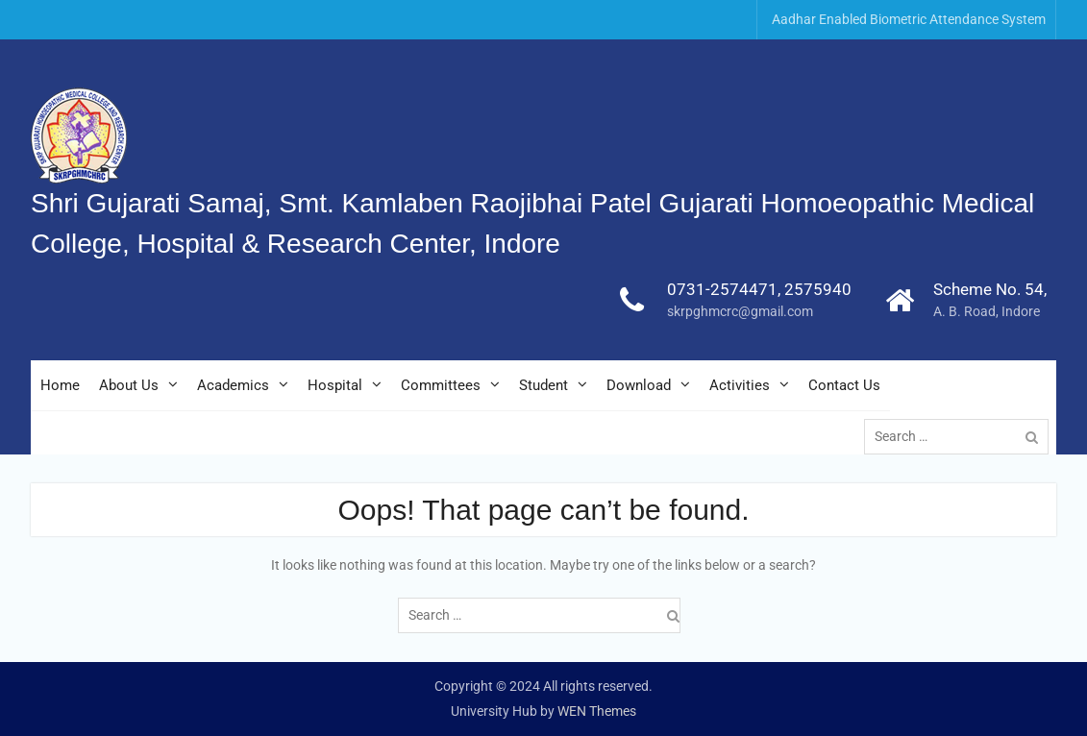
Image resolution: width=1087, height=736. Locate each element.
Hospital (335, 385)
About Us (129, 385)
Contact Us (844, 385)
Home (60, 385)
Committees (441, 385)
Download (638, 385)
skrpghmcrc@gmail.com (740, 311)
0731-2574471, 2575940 (759, 289)
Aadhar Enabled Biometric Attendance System (909, 19)
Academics (233, 385)
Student (543, 385)
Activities (739, 385)
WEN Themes (596, 711)
